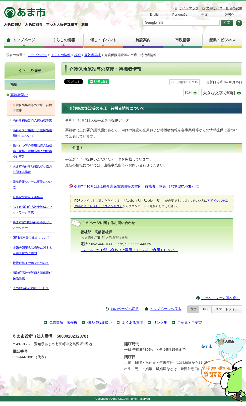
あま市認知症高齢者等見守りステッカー (32, 225)
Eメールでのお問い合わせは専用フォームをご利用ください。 (129, 250)
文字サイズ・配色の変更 (224, 8)
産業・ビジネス (222, 40)
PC (205, 309)
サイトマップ (189, 8)
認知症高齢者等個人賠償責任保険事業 (32, 275)
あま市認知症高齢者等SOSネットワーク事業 (32, 209)
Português (179, 14)
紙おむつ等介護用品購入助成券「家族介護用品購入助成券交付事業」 (32, 151)
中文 (204, 14)
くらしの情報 (63, 40)
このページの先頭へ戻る (220, 298)
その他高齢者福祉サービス (31, 288)
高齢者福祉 (92, 55)
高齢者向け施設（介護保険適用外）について (32, 133)
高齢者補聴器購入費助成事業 (32, 120)
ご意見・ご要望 (189, 323)
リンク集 (160, 323)
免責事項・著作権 (63, 323)
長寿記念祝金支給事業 (28, 197)
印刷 (188, 93)
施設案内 (143, 40)
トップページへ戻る (165, 309)
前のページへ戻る (125, 309)
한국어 (229, 14)
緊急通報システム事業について (32, 184)
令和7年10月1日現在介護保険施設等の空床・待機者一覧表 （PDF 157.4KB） (136, 186)
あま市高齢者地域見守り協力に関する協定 (32, 169)
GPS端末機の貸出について (31, 237)
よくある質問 (132, 323)
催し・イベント (103, 40)
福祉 (77, 55)
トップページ (24, 40)
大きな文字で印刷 (219, 93)
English (155, 14)
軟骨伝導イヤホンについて (31, 263)
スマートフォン (226, 309)
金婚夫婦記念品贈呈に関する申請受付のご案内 (32, 250)
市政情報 (182, 40)
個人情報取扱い (99, 323)
